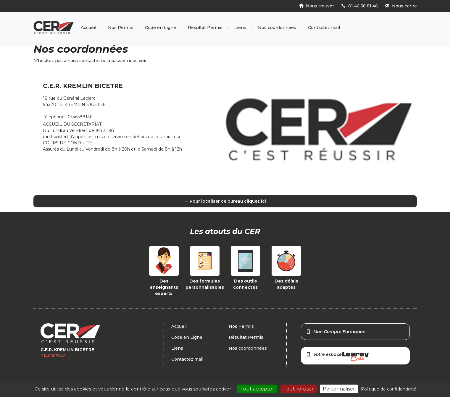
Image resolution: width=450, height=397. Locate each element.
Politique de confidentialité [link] (389, 389)
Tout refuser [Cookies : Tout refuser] (298, 389)
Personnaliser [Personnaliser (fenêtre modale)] (339, 389)
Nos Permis (120, 27)
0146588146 (53, 356)
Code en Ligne (160, 27)
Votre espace (337, 357)
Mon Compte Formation (336, 331)
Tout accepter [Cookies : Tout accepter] (257, 389)
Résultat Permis (205, 27)
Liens (240, 27)
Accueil (88, 27)
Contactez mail (324, 27)
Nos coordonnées (277, 27)
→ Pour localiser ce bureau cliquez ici (225, 201)
